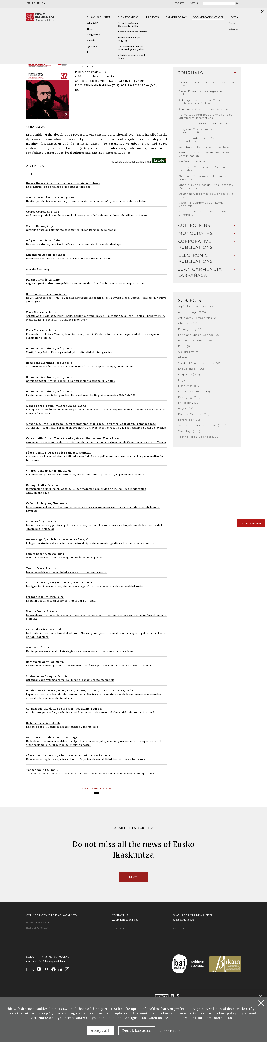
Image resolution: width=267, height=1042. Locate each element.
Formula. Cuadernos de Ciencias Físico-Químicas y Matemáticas (206, 116)
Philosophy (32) (188, 402)
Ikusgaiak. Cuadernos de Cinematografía (196, 131)
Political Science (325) (193, 414)
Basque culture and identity (132, 31)
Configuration (170, 1031)
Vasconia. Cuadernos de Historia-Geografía (202, 204)
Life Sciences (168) (191, 368)
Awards (91, 40)
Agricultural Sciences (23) (196, 306)
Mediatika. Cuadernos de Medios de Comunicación (204, 154)
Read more (179, 1018)
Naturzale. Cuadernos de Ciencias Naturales (202, 169)
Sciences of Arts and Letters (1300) (202, 425)
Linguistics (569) (189, 374)
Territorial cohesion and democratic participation (131, 48)
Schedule (234, 29)
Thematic (129, 17)
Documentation (208, 17)
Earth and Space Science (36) (199, 334)
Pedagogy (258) (189, 397)
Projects (152, 17)
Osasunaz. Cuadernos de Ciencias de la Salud (206, 195)
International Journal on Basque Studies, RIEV (207, 84)
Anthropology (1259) (192, 312)
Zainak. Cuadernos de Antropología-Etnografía (204, 213)
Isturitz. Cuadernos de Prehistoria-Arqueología (202, 140)
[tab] (207, 73)
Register (179, 3)
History (91, 29)
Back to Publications (97, 788)
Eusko (100, 17)
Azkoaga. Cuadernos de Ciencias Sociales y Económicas (202, 102)
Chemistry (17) (187, 323)
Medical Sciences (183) (194, 391)
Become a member (251, 523)
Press (90, 52)
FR (38, 3)
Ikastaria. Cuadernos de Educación (203, 123)
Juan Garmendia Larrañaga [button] (207, 272)
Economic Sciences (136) (195, 340)
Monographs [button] (207, 233)
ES (33, 3)
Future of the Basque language (129, 39)
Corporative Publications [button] (207, 244)
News (233, 17)
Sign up (178, 929)
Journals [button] (207, 73)
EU (28, 3)
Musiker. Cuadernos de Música (200, 161)
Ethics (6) (184, 346)
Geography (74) (189, 351)
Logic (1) (184, 380)
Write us (118, 929)
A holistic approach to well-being (132, 56)
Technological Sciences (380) (198, 436)
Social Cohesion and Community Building (128, 24)
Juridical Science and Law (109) (200, 363)
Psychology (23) (189, 419)
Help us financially (38, 928)
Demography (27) (190, 329)
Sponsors (92, 46)
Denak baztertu (136, 1031)
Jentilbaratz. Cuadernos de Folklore (204, 146)
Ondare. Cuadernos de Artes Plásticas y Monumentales (206, 186)
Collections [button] (207, 225)
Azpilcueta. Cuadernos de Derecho (203, 108)
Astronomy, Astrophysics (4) (197, 317)
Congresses (93, 34)
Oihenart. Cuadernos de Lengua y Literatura (202, 177)
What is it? (92, 23)
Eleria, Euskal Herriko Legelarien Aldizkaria (201, 93)
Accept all (100, 1031)
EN (43, 3)
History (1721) (187, 357)
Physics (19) (185, 408)
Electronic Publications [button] (207, 258)
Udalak (175, 17)
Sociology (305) (189, 431)
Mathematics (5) (189, 385)
